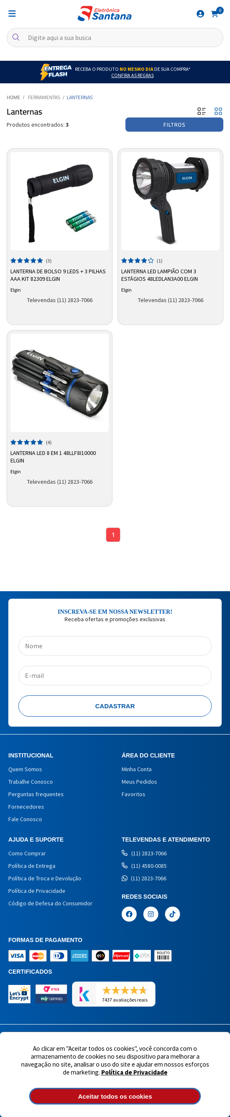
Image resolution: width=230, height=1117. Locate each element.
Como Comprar (27, 853)
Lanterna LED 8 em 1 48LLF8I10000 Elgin (53, 456)
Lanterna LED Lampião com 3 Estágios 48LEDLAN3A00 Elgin (159, 274)
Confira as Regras (132, 75)
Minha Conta (137, 769)
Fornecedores (26, 806)
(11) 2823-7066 (144, 853)
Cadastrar (115, 706)
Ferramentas (44, 97)
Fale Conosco (25, 819)
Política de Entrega (31, 866)
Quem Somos (25, 769)
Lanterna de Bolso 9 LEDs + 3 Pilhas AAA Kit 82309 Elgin (58, 274)
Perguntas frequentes (36, 794)
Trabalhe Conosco (30, 781)
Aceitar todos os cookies (115, 1096)
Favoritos (133, 794)
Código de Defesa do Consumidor (50, 903)
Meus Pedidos (139, 781)
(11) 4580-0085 (144, 866)
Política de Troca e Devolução (44, 878)
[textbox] (115, 37)
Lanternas (80, 97)
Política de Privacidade (134, 1072)
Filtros (174, 125)
